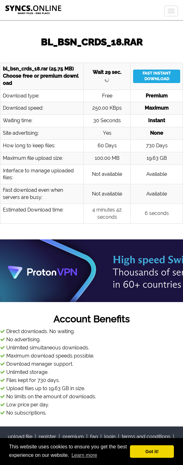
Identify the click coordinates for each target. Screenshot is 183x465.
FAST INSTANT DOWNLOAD (157, 76)
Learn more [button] (84, 455)
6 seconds (157, 213)
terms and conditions (146, 437)
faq (94, 437)
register (47, 437)
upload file (20, 437)
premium (73, 437)
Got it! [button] (152, 451)
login (110, 437)
